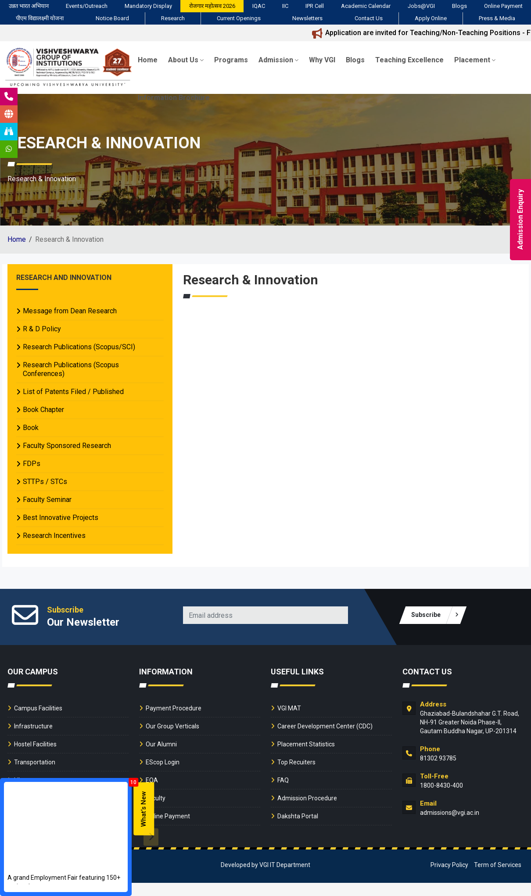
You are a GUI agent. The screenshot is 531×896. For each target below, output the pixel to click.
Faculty (155, 798)
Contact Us (369, 18)
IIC (285, 6)
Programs (231, 60)
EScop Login (162, 762)
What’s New (143, 809)
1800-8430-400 (441, 785)
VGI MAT (289, 708)
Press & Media (497, 18)
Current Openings (239, 18)
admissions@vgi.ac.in (449, 812)
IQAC (258, 6)
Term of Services (497, 864)
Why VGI (322, 60)
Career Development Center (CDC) (325, 726)
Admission (278, 60)
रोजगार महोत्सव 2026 (212, 6)
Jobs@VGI (421, 6)
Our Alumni (161, 744)
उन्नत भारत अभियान (29, 6)
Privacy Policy (449, 864)
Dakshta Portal (297, 816)
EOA (152, 780)
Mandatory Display (148, 6)
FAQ (283, 780)
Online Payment (503, 6)
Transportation (34, 762)
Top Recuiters (296, 762)
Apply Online (431, 18)
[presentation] (151, 837)
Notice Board (112, 18)
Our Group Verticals (172, 726)
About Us (186, 60)
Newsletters (307, 18)
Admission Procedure (307, 798)
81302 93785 (438, 758)
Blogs (459, 6)
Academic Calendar (366, 6)
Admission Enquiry (520, 220)
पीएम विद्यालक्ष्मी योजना (40, 18)
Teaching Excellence (409, 60)
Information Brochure (174, 97)
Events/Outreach (87, 6)
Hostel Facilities (35, 744)
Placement (474, 60)
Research (173, 18)
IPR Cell (314, 6)
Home (148, 60)
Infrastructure (33, 726)
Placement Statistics (306, 744)
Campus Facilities (38, 708)
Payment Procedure (173, 708)
